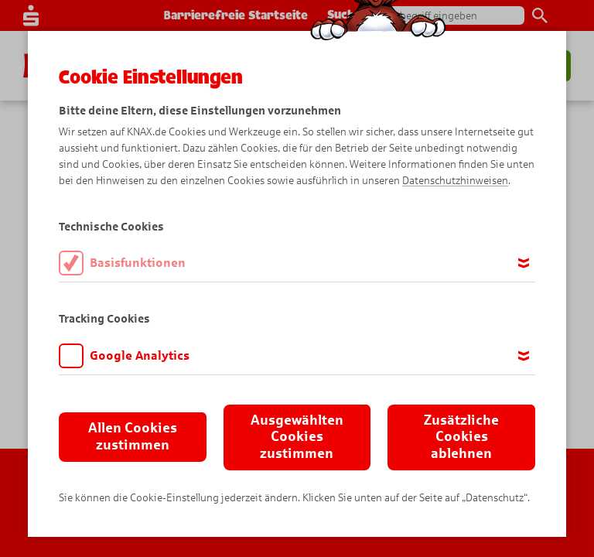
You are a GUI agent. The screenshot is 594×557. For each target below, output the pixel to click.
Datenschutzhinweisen (455, 180)
